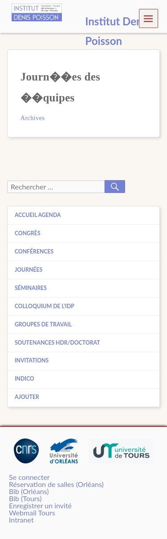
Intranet (21, 519)
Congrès (28, 233)
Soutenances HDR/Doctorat (57, 342)
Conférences (34, 251)
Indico (24, 378)
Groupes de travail (43, 324)
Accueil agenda (38, 215)
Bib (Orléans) (29, 491)
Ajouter (27, 397)
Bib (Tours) (25, 498)
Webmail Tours (32, 512)
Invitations (32, 360)
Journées (28, 269)
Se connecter (29, 477)
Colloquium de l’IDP (44, 306)
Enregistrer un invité (40, 505)
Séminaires (31, 288)
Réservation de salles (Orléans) (56, 484)
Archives (32, 117)
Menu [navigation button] (148, 18)
